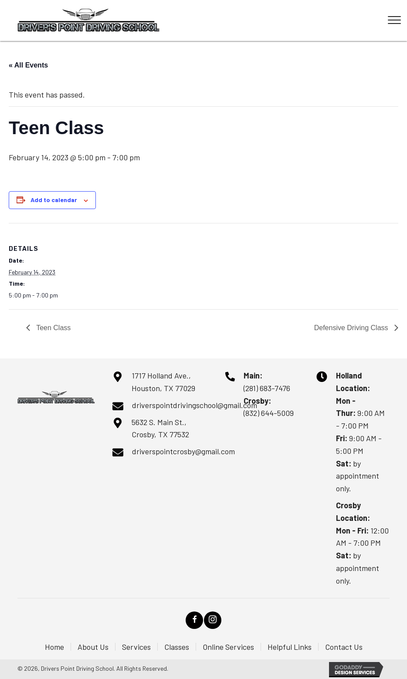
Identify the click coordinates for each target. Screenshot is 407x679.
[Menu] (394, 20)
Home (54, 647)
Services (136, 647)
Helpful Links (290, 647)
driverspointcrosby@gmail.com (183, 451)
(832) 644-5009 (269, 413)
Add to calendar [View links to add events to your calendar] (54, 199)
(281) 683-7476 (267, 388)
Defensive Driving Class (352, 327)
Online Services (228, 647)
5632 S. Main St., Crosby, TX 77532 (160, 428)
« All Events (28, 65)
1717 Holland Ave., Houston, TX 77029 (163, 382)
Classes (176, 647)
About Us (93, 647)
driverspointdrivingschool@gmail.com (194, 405)
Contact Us (344, 647)
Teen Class (52, 327)
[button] (194, 620)
